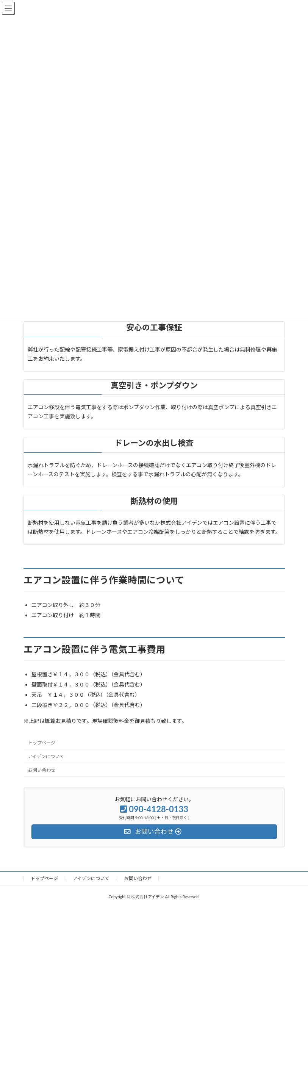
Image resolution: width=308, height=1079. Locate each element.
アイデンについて (46, 756)
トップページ (41, 743)
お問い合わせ (41, 770)
